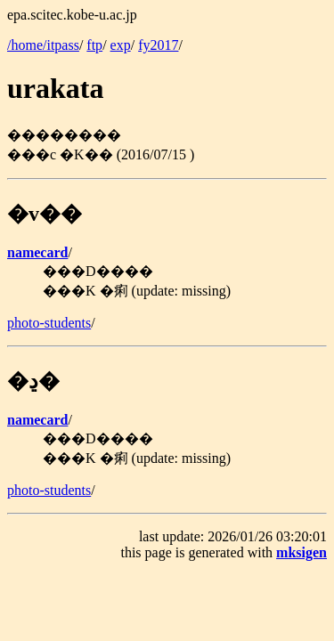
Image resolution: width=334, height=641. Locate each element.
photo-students (49, 322)
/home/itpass (43, 45)
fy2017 (158, 45)
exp (120, 45)
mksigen (301, 552)
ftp (94, 45)
